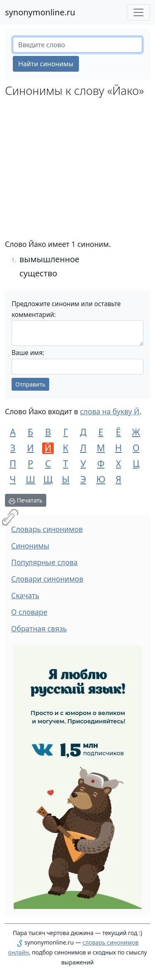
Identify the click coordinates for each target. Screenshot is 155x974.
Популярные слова (44, 562)
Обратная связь (39, 628)
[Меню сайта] (138, 12)
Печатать (26, 500)
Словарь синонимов (47, 529)
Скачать (25, 595)
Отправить (30, 384)
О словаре (29, 612)
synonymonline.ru (40, 12)
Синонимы (30, 546)
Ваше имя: (28, 352)
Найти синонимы (46, 63)
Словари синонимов (47, 579)
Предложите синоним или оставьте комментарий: (66, 309)
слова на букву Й (109, 411)
